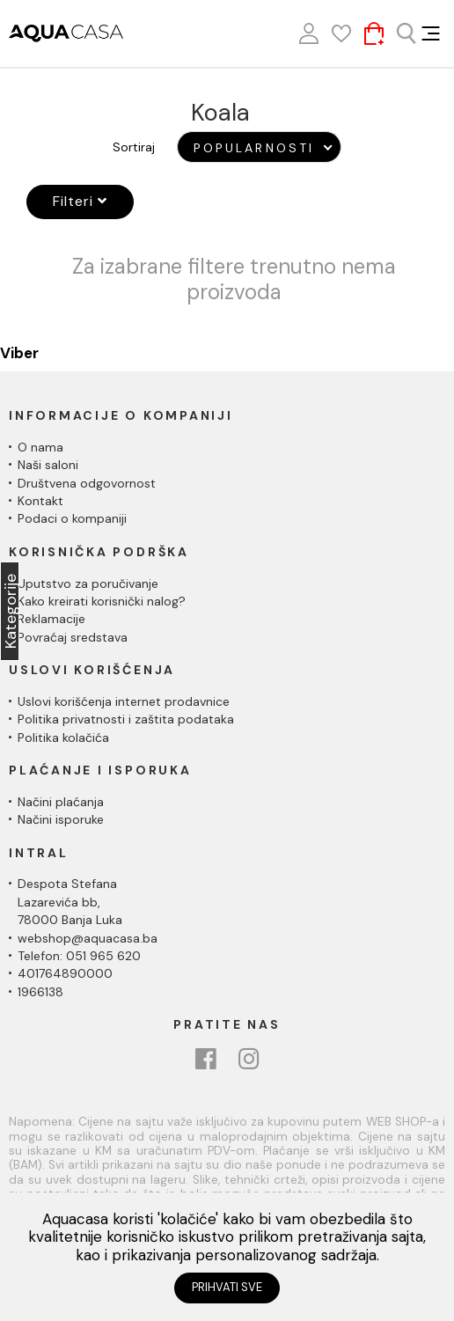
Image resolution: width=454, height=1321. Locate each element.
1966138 (40, 992)
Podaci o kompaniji (72, 518)
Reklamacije (51, 619)
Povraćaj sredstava (73, 637)
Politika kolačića (63, 737)
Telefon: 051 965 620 (79, 956)
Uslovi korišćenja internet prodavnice (124, 701)
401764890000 (65, 973)
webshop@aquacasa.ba (87, 938)
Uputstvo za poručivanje (88, 583)
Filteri (80, 201)
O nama (40, 447)
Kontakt (40, 501)
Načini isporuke (61, 819)
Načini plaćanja (61, 802)
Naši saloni (48, 465)
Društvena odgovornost (87, 483)
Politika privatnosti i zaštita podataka (126, 719)
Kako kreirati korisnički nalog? (102, 601)
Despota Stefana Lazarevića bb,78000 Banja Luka (70, 902)
